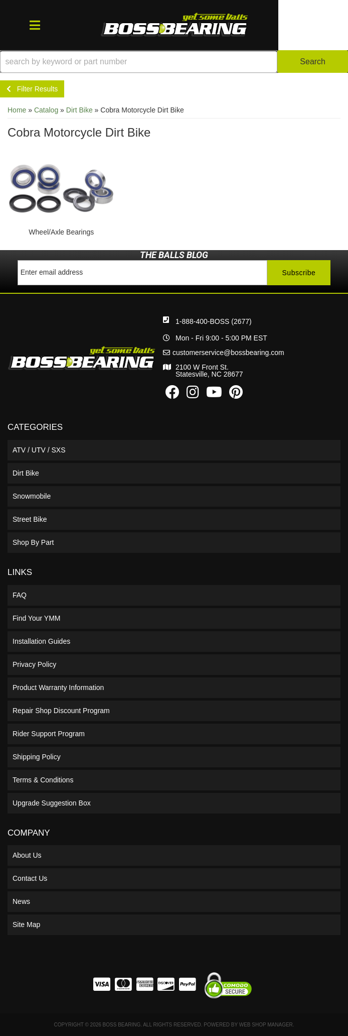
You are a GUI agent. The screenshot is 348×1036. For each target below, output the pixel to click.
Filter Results (32, 89)
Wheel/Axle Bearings (61, 232)
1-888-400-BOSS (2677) (214, 321)
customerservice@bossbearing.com (228, 352)
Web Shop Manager (266, 1024)
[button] (174, 61)
